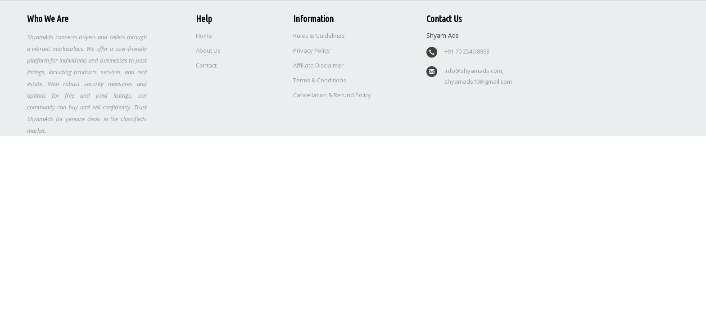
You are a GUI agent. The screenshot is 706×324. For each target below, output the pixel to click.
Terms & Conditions (319, 80)
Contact (206, 65)
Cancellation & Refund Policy (332, 95)
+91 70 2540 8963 (466, 51)
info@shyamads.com (473, 71)
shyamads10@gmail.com (478, 81)
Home (204, 36)
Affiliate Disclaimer (318, 65)
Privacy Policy (311, 50)
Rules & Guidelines (319, 36)
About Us (208, 50)
